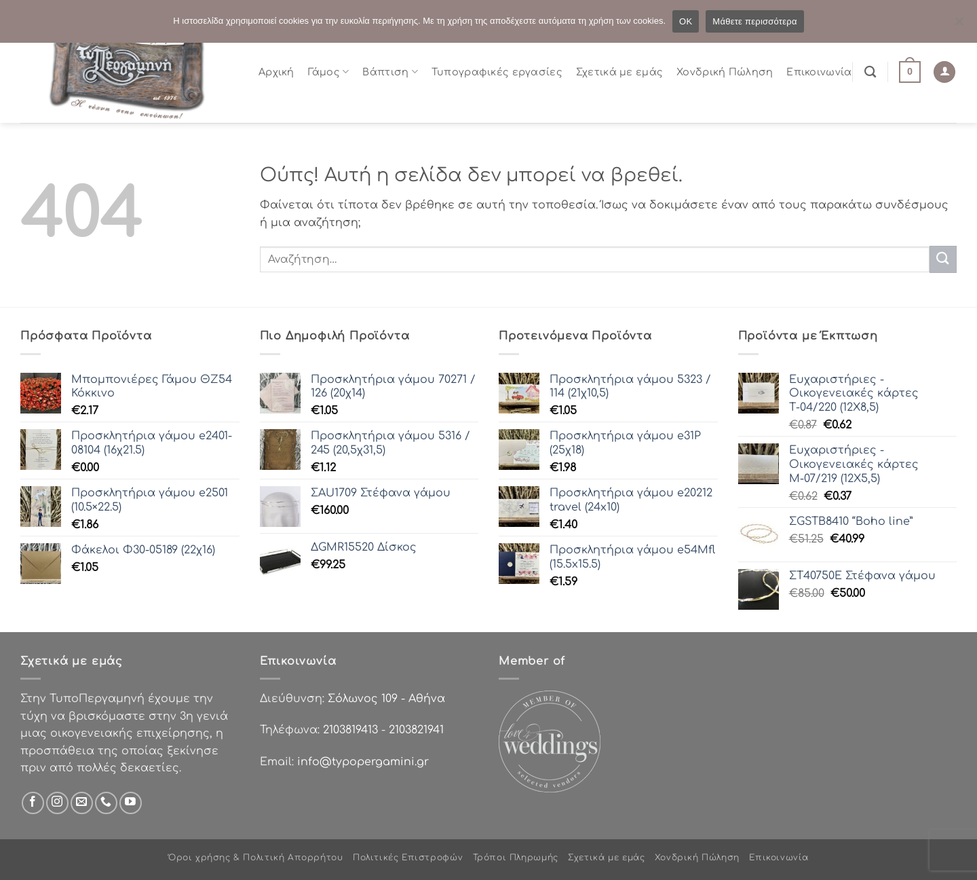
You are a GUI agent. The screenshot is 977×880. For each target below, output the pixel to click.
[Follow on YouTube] (130, 803)
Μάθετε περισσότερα (754, 21)
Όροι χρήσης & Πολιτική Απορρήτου (255, 857)
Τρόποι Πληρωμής (515, 857)
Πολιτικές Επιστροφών (408, 857)
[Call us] (106, 803)
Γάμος (328, 71)
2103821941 (416, 730)
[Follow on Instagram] (57, 803)
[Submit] (943, 259)
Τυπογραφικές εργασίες (497, 72)
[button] (910, 72)
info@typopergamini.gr (363, 762)
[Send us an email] (82, 803)
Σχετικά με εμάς (619, 72)
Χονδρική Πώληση (724, 72)
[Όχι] (959, 25)
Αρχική (276, 72)
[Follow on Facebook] (33, 803)
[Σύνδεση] (944, 72)
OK (685, 21)
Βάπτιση (390, 71)
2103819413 (350, 730)
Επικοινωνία (818, 72)
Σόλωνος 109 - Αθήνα (386, 699)
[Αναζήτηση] (870, 72)
